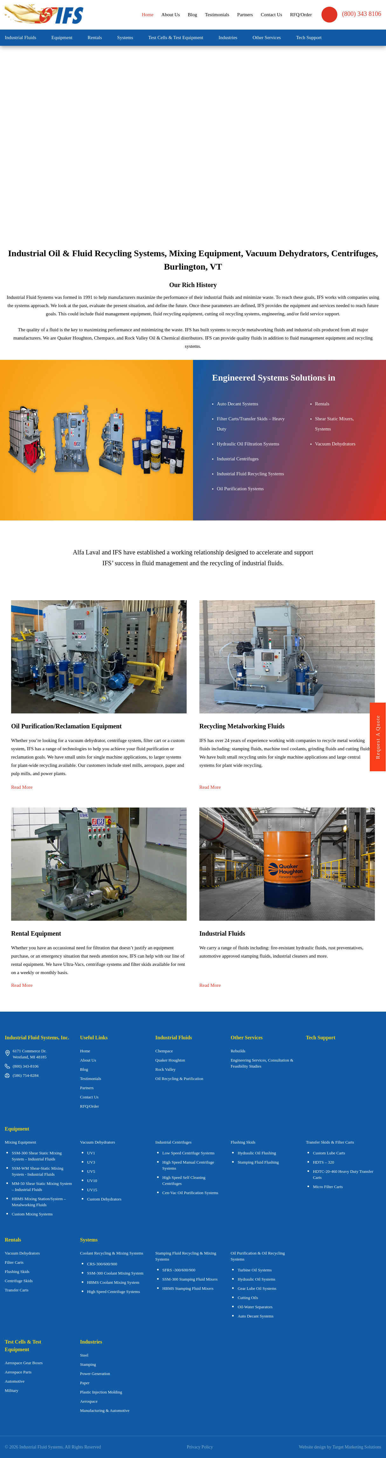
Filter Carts (14, 1262)
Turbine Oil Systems (255, 1270)
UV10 (92, 1180)
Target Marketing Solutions (356, 1447)
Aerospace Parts (18, 1372)
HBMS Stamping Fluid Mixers (188, 1288)
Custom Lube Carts (329, 1153)
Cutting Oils (248, 1297)
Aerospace (89, 1401)
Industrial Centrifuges (173, 1142)
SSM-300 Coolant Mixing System (115, 1273)
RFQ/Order (301, 14)
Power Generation (95, 1373)
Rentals (95, 37)
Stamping (88, 1364)
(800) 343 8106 (351, 15)
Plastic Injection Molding (101, 1392)
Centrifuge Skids (19, 1280)
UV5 (91, 1171)
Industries (227, 37)
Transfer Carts (16, 1290)
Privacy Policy (200, 1447)
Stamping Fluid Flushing (258, 1162)
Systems (125, 37)
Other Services (266, 37)
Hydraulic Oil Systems (256, 1279)
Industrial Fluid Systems (41, 1447)
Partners (245, 14)
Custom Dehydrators (104, 1199)
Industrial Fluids (20, 37)
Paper (85, 1382)
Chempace (164, 1051)
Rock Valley (165, 1069)
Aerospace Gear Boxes (24, 1362)
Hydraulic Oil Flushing (257, 1153)
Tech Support (308, 37)
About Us (171, 14)
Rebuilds (238, 1051)
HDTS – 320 (323, 1162)
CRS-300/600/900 (102, 1264)
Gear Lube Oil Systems (257, 1288)
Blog (192, 14)
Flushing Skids (17, 1271)
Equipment (62, 37)
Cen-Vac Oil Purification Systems (190, 1192)
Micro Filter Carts (328, 1186)
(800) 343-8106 (25, 1066)
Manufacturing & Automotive (104, 1410)
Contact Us (271, 14)
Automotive (14, 1381)
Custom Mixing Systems (32, 1214)
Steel (84, 1355)
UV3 (91, 1162)
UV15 (92, 1189)
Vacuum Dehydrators (97, 1142)
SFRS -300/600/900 (179, 1270)
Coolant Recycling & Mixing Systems (111, 1253)
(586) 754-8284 (25, 1075)
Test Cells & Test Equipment (175, 37)
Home (148, 14)
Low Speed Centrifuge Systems (188, 1153)
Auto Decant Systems (255, 1316)
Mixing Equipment (20, 1142)
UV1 (91, 1153)
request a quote (378, 737)
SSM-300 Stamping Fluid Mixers (190, 1279)
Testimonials (217, 14)
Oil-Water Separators (255, 1306)
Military (11, 1390)
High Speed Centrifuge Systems (113, 1291)
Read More (21, 787)
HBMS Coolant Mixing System (113, 1282)
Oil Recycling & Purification (179, 1078)
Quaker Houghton (170, 1060)
